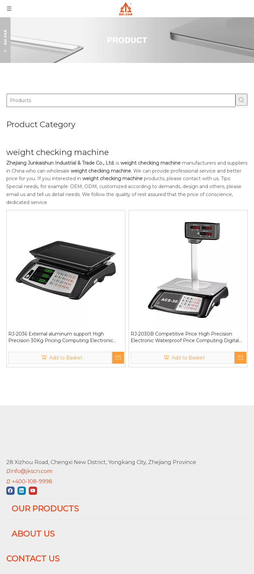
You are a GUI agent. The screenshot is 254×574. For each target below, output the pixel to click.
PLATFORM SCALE (31, 514)
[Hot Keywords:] (241, 100)
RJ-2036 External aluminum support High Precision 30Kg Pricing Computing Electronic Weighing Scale (60, 337)
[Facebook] (11, 469)
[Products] (121, 100)
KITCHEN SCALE (28, 537)
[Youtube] (33, 469)
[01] (127, 40)
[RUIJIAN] (11, 422)
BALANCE (19, 548)
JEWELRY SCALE (29, 559)
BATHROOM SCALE (33, 526)
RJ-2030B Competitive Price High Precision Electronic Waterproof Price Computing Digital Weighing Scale (185, 337)
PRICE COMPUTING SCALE (42, 503)
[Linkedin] (22, 469)
